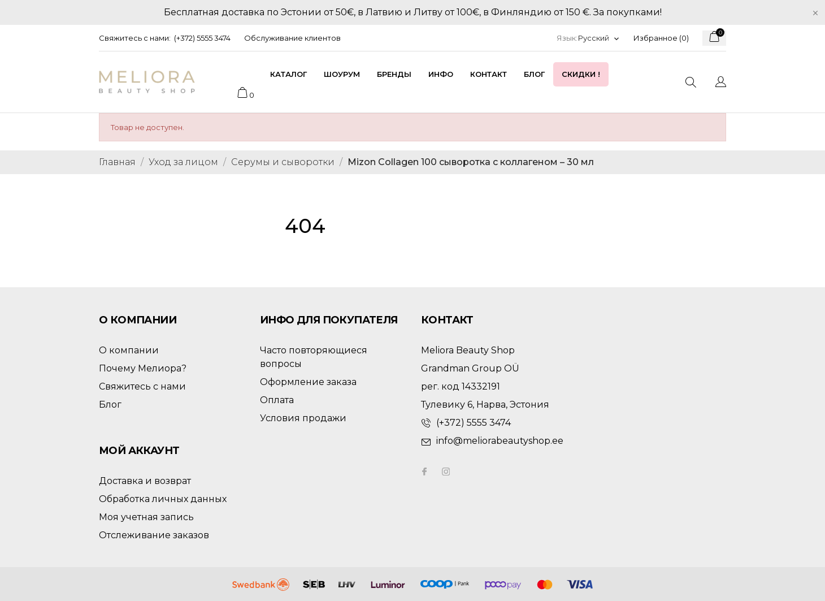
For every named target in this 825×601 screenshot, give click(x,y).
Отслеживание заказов (154, 535)
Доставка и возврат (145, 480)
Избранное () (661, 37)
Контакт (488, 74)
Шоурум (342, 74)
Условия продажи (303, 418)
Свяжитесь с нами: (135, 37)
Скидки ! (581, 74)
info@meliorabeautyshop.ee (499, 440)
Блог (534, 74)
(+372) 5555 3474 (202, 37)
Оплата (277, 400)
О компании (129, 350)
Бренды (394, 74)
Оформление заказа (308, 382)
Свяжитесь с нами (142, 386)
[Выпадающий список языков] (599, 38)
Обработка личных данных (163, 499)
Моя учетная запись (146, 517)
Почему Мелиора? (142, 368)
